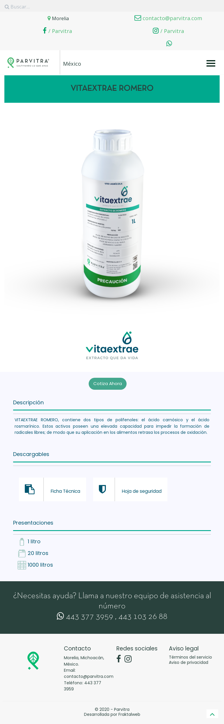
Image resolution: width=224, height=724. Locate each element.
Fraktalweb (129, 712)
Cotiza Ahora (107, 381)
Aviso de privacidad (188, 660)
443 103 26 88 (142, 615)
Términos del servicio (190, 655)
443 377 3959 (85, 615)
